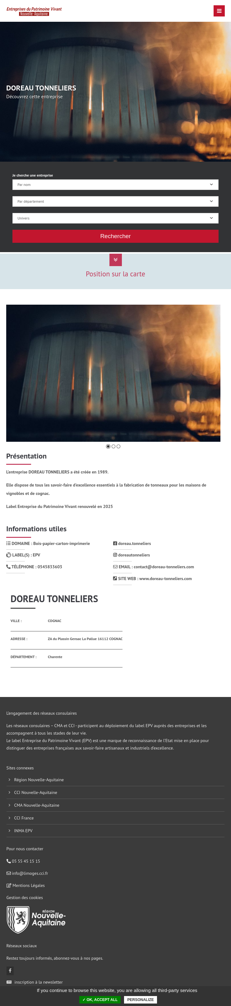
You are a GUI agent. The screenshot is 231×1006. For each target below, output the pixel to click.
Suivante (206, 374)
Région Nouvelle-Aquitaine (39, 779)
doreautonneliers (131, 555)
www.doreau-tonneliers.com (165, 578)
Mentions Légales (26, 885)
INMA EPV (23, 830)
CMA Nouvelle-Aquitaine (36, 805)
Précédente (23, 374)
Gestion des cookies (25, 897)
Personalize (140, 1000)
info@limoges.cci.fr (27, 873)
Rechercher (115, 236)
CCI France (24, 818)
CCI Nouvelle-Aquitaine (35, 792)
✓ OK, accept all (100, 1000)
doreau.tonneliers (132, 543)
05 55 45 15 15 (23, 861)
